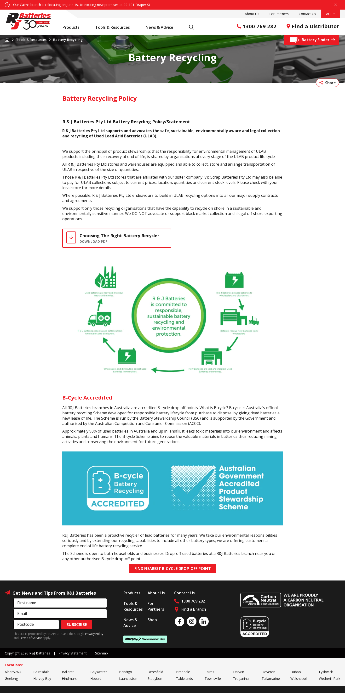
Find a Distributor (312, 26)
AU (330, 13)
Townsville (213, 678)
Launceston (128, 678)
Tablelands (184, 678)
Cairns (209, 672)
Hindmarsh (70, 678)
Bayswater (98, 672)
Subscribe (77, 624)
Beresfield (155, 672)
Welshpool (298, 678)
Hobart (95, 678)
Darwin (238, 672)
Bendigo (125, 672)
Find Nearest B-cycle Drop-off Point (172, 568)
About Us (252, 13)
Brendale (183, 672)
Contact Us (307, 13)
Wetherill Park (329, 678)
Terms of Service (30, 638)
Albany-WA (13, 672)
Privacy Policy (94, 634)
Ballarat (68, 672)
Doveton (268, 672)
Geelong (11, 678)
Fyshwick (326, 672)
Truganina (241, 678)
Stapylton (155, 678)
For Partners (279, 13)
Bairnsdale (41, 672)
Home (7, 40)
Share (327, 82)
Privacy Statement (72, 653)
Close (335, 5)
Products (74, 27)
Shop (152, 619)
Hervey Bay (42, 678)
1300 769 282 (256, 26)
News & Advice (162, 27)
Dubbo (295, 672)
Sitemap (101, 653)
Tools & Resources (115, 27)
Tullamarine (271, 678)
